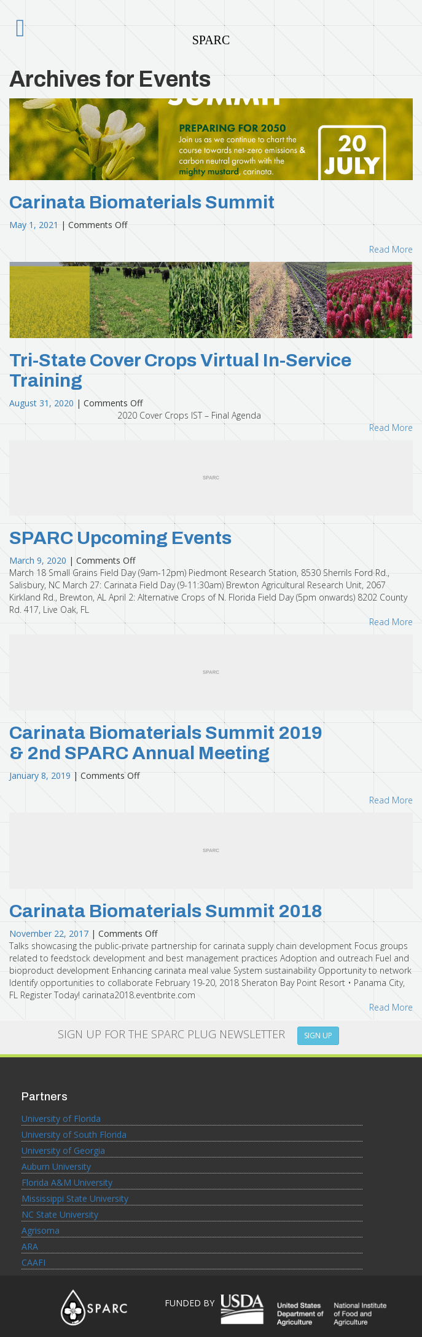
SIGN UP (318, 1035)
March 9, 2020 (39, 560)
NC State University (59, 1214)
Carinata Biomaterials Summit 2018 (165, 911)
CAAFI (33, 1262)
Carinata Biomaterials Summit (142, 202)
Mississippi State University (74, 1198)
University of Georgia (63, 1150)
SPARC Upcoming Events (120, 538)
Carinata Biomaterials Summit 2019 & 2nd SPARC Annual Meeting (165, 743)
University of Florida (61, 1118)
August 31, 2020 (42, 403)
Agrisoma (40, 1230)
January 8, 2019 (41, 775)
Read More (391, 249)
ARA (29, 1246)
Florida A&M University (66, 1182)
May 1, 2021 (35, 225)
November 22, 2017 (50, 933)
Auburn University (56, 1166)
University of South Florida (74, 1134)
